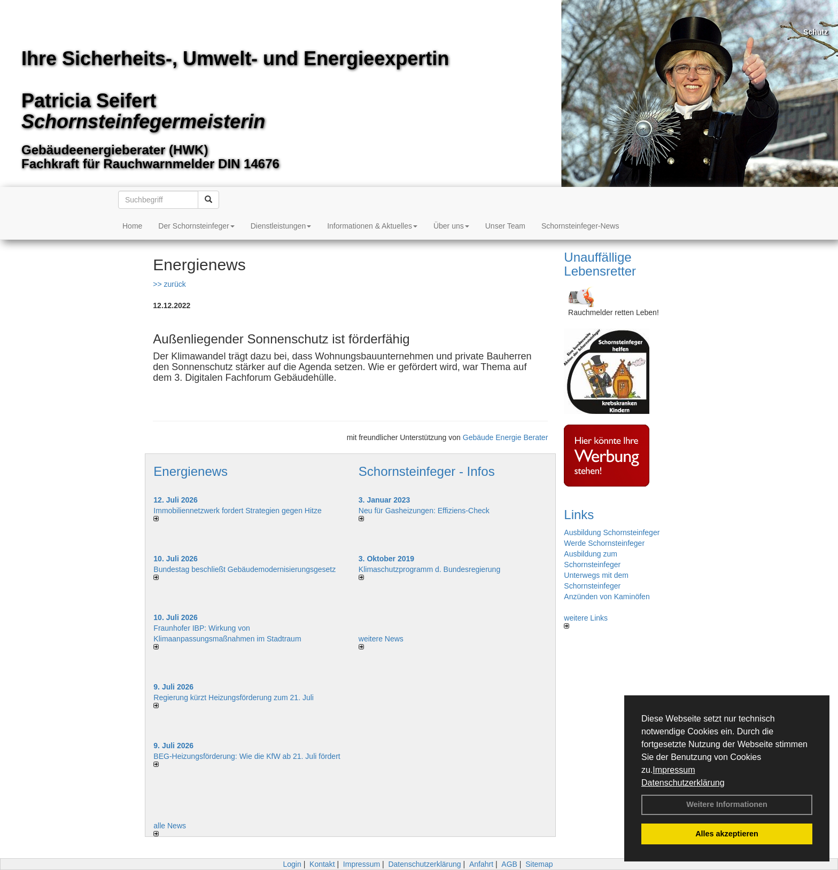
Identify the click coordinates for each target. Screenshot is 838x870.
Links (579, 514)
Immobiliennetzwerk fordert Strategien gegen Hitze (237, 510)
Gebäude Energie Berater (505, 437)
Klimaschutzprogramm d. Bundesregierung (429, 569)
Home (132, 226)
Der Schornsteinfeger (196, 226)
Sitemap (539, 864)
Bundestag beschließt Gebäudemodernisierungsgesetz (244, 569)
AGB (509, 864)
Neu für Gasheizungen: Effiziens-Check (424, 510)
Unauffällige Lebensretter (600, 264)
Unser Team (505, 226)
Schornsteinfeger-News (580, 226)
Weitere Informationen (726, 804)
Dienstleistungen (281, 226)
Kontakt (322, 864)
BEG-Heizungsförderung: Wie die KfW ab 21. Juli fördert (246, 756)
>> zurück (169, 284)
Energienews (190, 471)
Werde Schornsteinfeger (604, 543)
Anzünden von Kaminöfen (606, 596)
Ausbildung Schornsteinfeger (611, 532)
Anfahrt (481, 864)
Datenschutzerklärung (683, 782)
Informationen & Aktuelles (372, 226)
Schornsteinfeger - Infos (427, 471)
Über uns (451, 226)
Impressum (674, 769)
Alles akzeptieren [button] (726, 833)
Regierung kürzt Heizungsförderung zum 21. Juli (233, 697)
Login (292, 864)
